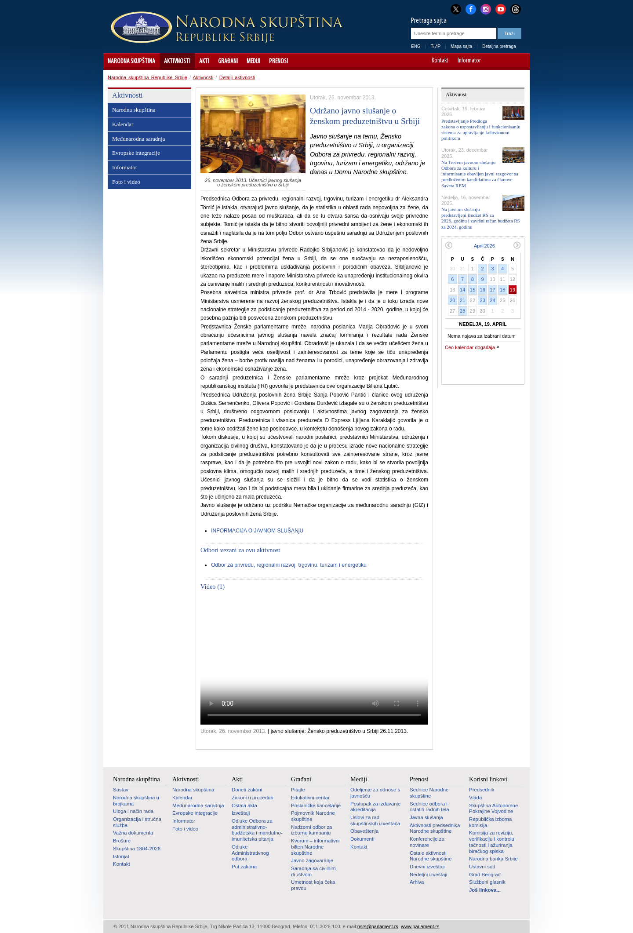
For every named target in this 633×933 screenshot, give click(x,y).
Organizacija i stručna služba (137, 822)
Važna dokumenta (133, 832)
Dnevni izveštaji (427, 866)
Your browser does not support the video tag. (314, 660)
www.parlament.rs (420, 926)
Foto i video (126, 182)
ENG (416, 46)
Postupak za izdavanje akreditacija (375, 807)
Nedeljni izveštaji (428, 874)
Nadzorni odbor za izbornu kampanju (311, 830)
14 (462, 289)
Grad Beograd (485, 874)
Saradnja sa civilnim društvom (313, 871)
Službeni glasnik (487, 882)
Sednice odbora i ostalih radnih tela (429, 807)
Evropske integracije (136, 152)
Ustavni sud (482, 866)
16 (482, 289)
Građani (228, 61)
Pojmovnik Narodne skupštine (313, 816)
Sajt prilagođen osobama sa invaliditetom (519, 61)
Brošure (122, 840)
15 (472, 289)
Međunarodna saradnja (138, 138)
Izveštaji (241, 813)
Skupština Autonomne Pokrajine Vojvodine (493, 808)
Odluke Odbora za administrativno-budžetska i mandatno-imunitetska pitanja (257, 830)
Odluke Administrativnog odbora (250, 852)
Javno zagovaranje (312, 860)
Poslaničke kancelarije (316, 805)
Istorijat (121, 856)
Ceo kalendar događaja (470, 347)
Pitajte (298, 789)
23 (482, 300)
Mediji (253, 61)
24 (492, 300)
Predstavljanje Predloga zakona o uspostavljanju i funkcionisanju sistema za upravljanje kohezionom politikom (480, 129)
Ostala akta (244, 805)
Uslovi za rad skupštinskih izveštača (375, 820)
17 (492, 289)
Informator (469, 61)
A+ (507, 61)
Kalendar (122, 124)
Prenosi (278, 61)
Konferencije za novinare (427, 842)
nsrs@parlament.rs (377, 926)
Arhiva (417, 882)
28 (462, 310)
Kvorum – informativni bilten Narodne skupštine (315, 846)
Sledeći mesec (517, 245)
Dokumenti (362, 839)
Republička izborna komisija (490, 822)
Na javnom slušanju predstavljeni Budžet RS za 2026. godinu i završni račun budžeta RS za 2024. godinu (480, 218)
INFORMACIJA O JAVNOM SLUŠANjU (257, 531)
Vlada (475, 797)
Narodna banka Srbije (493, 858)
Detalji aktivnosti (237, 77)
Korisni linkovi (488, 779)
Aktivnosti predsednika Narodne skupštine (435, 828)
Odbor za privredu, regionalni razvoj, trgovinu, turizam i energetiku (289, 565)
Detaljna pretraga (499, 46)
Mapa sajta (461, 46)
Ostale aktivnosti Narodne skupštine (430, 856)
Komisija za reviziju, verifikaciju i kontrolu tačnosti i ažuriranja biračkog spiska (491, 841)
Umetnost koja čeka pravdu (313, 885)
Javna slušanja (426, 817)
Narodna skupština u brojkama (136, 800)
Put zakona (244, 866)
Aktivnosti (177, 61)
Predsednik (481, 789)
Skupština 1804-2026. (137, 848)
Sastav (120, 789)
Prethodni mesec (448, 245)
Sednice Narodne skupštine (429, 792)
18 (502, 289)
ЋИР (435, 46)
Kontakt (440, 61)
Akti (204, 61)
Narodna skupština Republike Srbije (147, 77)
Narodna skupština (131, 61)
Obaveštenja (364, 831)
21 (462, 300)
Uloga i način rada (133, 811)
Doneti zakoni (247, 789)
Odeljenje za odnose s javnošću (375, 792)
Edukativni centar (310, 797)
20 (452, 300)
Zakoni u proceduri (252, 797)
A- (494, 61)
